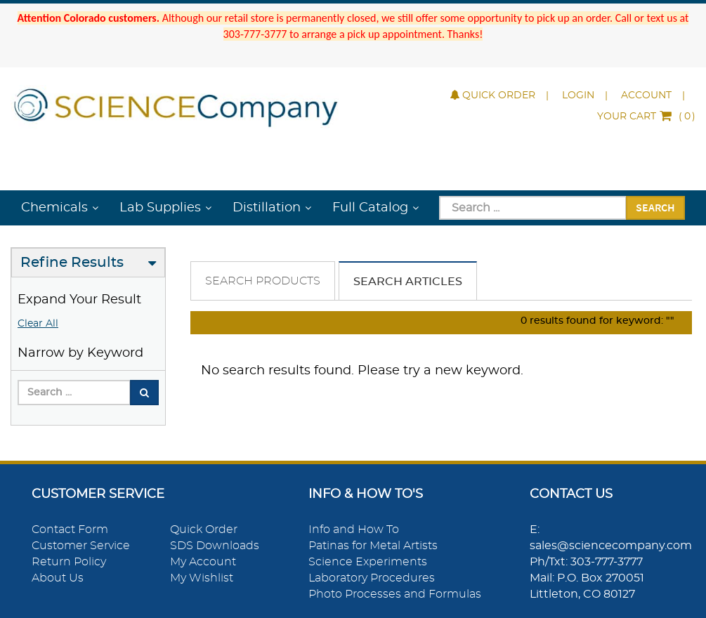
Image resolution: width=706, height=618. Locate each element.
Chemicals (54, 208)
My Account (203, 561)
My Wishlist (201, 578)
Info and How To (353, 529)
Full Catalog (370, 208)
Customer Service (81, 545)
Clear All (38, 324)
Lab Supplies (160, 208)
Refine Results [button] (72, 263)
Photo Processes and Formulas (394, 594)
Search (655, 207)
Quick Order (492, 95)
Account (646, 95)
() (646, 117)
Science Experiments (367, 561)
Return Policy (69, 561)
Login (578, 95)
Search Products (262, 281)
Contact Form (70, 529)
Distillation (267, 208)
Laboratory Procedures (371, 578)
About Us (58, 578)
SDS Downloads (214, 545)
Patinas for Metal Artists (373, 545)
